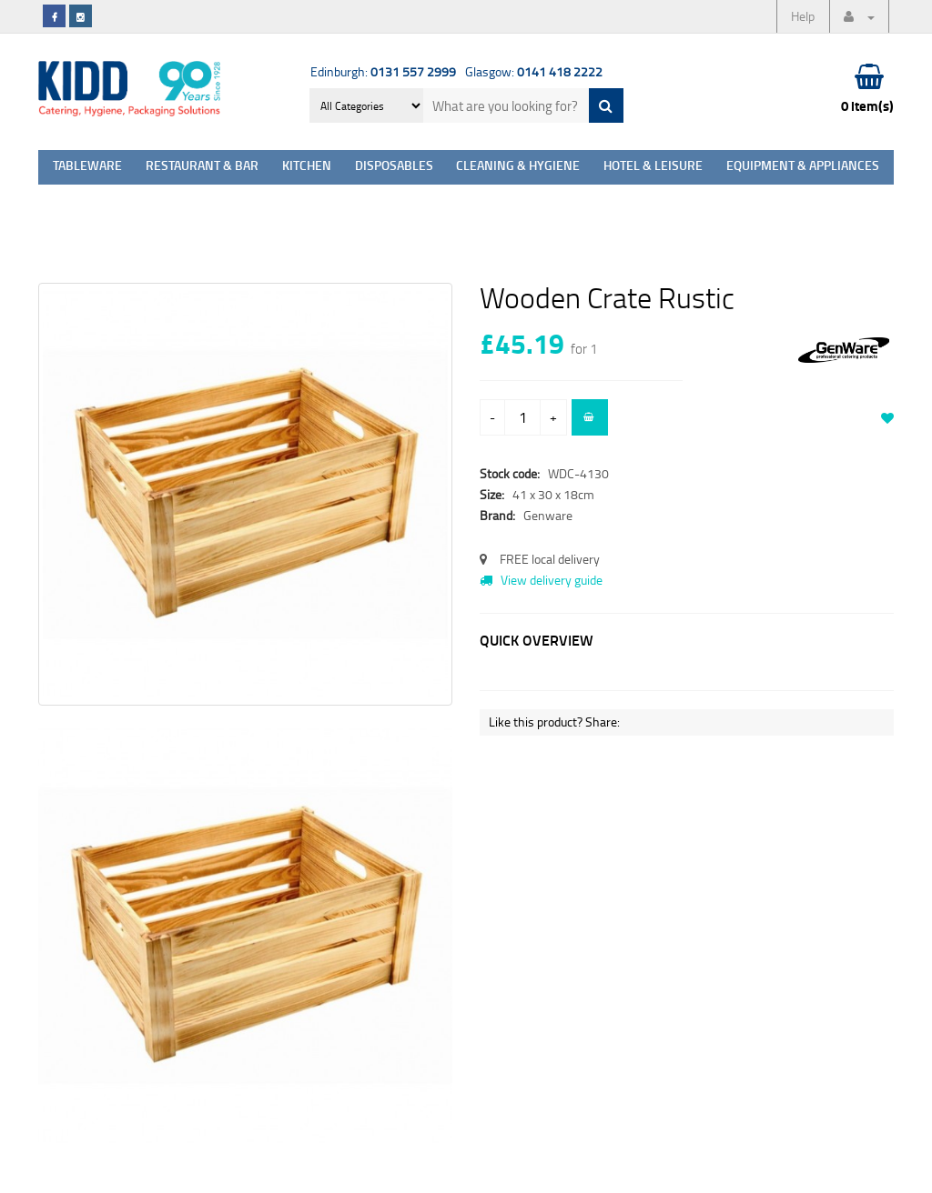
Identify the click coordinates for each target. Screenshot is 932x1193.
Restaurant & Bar (202, 167)
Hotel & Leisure (653, 167)
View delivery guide (541, 579)
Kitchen (306, 167)
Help (803, 16)
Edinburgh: (383, 71)
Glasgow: (534, 71)
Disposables (394, 167)
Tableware (87, 167)
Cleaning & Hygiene (518, 167)
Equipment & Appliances (802, 167)
